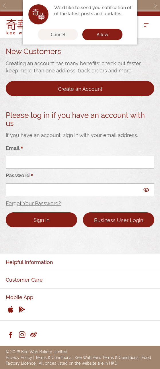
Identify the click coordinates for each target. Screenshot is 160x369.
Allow (102, 34)
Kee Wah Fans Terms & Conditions (106, 357)
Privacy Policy (19, 357)
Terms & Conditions (53, 357)
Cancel (58, 34)
